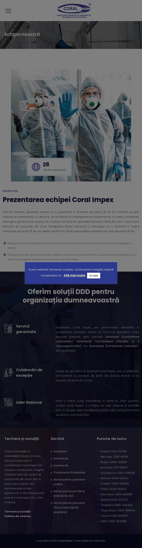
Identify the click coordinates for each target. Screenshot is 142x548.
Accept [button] (93, 275)
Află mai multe (74, 275)
